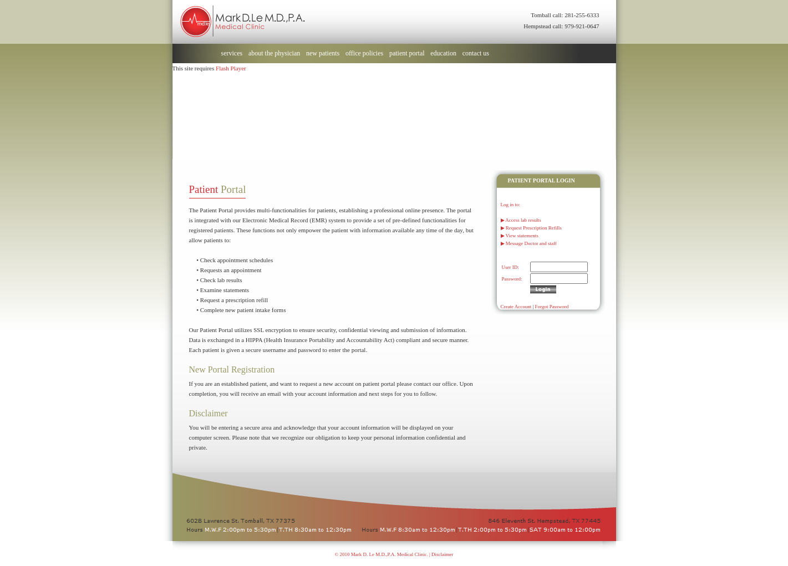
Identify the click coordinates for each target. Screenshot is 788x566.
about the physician (274, 53)
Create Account (516, 306)
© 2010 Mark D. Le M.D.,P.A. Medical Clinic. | (382, 554)
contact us (475, 53)
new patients (322, 53)
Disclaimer (442, 554)
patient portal (407, 53)
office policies (364, 53)
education (443, 53)
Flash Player (231, 68)
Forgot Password (552, 306)
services (232, 53)
